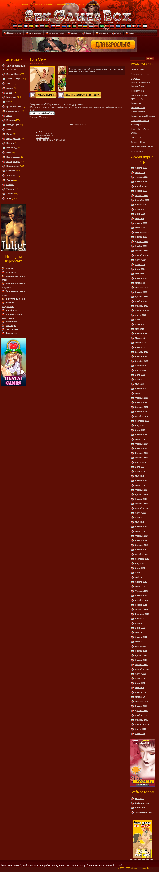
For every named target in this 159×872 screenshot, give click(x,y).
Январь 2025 (141, 237)
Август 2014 (140, 462)
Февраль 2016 (141, 444)
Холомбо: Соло (138, 142)
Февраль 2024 (141, 287)
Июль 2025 (140, 209)
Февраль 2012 (141, 591)
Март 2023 (140, 338)
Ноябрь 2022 (141, 356)
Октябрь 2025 (141, 195)
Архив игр (140, 808)
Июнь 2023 (140, 324)
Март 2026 (140, 172)
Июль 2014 (140, 467)
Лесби (88, 33)
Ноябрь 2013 (141, 499)
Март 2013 (140, 531)
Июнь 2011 (140, 628)
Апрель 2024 (141, 278)
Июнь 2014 (140, 471)
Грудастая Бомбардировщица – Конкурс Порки (140, 82)
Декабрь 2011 (141, 600)
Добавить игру (142, 803)
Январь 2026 (141, 182)
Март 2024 (140, 283)
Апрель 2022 (141, 389)
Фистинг (10, 185)
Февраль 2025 (141, 232)
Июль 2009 (140, 734)
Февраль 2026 (141, 177)
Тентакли (10, 175)
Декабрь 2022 (141, 352)
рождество (11, 322)
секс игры (11, 325)
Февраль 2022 (141, 398)
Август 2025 (140, 205)
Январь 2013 (141, 540)
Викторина (11, 97)
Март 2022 (140, 393)
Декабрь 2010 (141, 655)
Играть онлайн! (46, 95)
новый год (11, 310)
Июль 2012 (140, 568)
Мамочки (10, 120)
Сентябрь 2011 (142, 614)
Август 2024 (140, 260)
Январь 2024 (141, 292)
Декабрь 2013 (141, 494)
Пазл (8, 152)
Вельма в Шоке (42, 138)
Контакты (139, 798)
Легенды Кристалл (44, 133)
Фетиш (9, 180)
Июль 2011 (140, 623)
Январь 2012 (141, 596)
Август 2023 (140, 315)
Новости (10, 143)
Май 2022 (139, 384)
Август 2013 (140, 513)
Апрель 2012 (141, 582)
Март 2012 (140, 586)
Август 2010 (140, 674)
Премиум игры (14, 33)
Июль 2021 (140, 430)
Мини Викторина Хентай (142, 147)
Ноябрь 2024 (141, 246)
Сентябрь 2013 (142, 508)
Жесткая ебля (35, 33)
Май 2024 (139, 274)
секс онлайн (12, 329)
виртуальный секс (15, 299)
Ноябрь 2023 (141, 301)
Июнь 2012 (140, 573)
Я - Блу (39, 131)
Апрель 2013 (141, 527)
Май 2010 (139, 688)
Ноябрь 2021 (141, 412)
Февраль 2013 (141, 536)
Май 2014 (139, 476)
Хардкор (10, 189)
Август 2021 (140, 425)
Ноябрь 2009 (141, 715)
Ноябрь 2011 (141, 605)
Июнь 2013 (140, 517)
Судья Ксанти (137, 151)
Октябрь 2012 (141, 554)
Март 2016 (140, 439)
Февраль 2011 (141, 646)
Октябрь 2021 (141, 416)
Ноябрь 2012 (141, 550)
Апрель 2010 (141, 692)
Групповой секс (56, 33)
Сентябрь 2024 (142, 255)
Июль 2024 (140, 264)
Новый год (11, 148)
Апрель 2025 (141, 223)
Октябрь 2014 (141, 458)
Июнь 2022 (140, 379)
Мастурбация (12, 125)
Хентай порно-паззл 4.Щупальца (50, 140)
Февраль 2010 (141, 701)
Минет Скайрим (138, 69)
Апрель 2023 (141, 333)
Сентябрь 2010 (142, 669)
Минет (9, 129)
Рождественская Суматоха (143, 116)
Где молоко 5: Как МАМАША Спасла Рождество (139, 99)
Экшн (8, 198)
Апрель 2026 (141, 168)
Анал (131, 33)
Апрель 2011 (141, 637)
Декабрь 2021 (141, 407)
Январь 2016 (141, 448)
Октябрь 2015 (141, 453)
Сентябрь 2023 (142, 310)
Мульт (9, 134)
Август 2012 (140, 563)
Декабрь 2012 (141, 545)
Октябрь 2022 (141, 361)
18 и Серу (38, 59)
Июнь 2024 (140, 269)
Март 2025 (140, 228)
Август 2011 (140, 619)
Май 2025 (139, 218)
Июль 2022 (140, 375)
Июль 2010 (140, 678)
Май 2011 (139, 632)
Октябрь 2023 (141, 306)
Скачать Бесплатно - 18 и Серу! (83, 95)
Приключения (12, 166)
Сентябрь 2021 (142, 421)
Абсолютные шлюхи (140, 74)
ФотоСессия (136, 137)
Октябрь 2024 (141, 251)
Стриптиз (103, 33)
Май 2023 (139, 329)
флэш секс (11, 333)
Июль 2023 (140, 320)
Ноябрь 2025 (141, 191)
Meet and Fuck (13, 74)
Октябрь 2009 (141, 720)
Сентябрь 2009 (142, 724)
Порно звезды (13, 157)
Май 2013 (139, 522)
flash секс (11, 272)
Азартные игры (13, 79)
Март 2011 (140, 642)
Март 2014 (140, 485)
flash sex (10, 268)
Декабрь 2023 (141, 297)
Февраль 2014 (141, 490)
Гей (8, 102)
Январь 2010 (141, 706)
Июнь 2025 (140, 214)
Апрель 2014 (141, 481)
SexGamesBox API (143, 812)
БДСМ (118, 33)
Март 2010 (140, 697)
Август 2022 (140, 370)
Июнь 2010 (140, 683)
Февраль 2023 (141, 343)
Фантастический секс (45, 135)
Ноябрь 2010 (141, 660)
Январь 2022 (141, 402)
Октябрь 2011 (141, 609)
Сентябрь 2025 (142, 200)
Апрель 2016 (141, 435)
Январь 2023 (141, 347)
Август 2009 (140, 729)
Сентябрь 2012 (142, 559)
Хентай (74, 33)
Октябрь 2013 (141, 504)
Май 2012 (139, 577)
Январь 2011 (141, 651)
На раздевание (13, 139)
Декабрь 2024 (141, 241)
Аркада (9, 88)
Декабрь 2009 (141, 711)
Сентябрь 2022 (142, 366)
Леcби (9, 116)
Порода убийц (137, 91)
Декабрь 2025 (141, 186)
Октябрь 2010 (141, 665)
